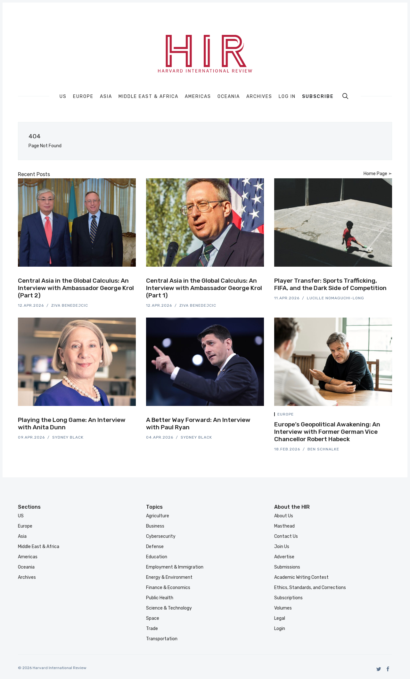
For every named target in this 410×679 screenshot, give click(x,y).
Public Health (159, 598)
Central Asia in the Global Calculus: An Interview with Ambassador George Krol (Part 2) (76, 288)
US (63, 96)
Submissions (287, 567)
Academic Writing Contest (301, 577)
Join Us (281, 546)
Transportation (161, 639)
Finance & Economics (168, 587)
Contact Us (286, 536)
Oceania (228, 96)
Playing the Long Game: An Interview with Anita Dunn (72, 423)
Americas (198, 96)
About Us (283, 516)
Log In (287, 96)
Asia (106, 96)
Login (279, 628)
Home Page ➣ (378, 173)
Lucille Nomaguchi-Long (335, 298)
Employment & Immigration (174, 567)
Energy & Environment (169, 577)
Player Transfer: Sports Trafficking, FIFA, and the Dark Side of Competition (330, 284)
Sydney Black (68, 437)
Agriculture (157, 516)
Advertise (284, 557)
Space (152, 618)
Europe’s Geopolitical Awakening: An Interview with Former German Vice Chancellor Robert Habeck (327, 432)
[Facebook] (388, 669)
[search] (345, 96)
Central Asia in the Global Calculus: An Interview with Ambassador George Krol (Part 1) (204, 288)
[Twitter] (379, 669)
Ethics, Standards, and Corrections (310, 587)
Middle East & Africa (148, 96)
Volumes (283, 608)
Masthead (284, 526)
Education (156, 557)
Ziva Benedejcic (69, 305)
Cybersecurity (161, 536)
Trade (152, 628)
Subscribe (318, 96)
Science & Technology (169, 608)
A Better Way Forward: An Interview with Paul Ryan (198, 423)
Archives (259, 96)
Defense (155, 546)
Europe (83, 96)
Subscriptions (288, 598)
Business (155, 526)
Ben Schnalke (323, 449)
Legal (279, 618)
